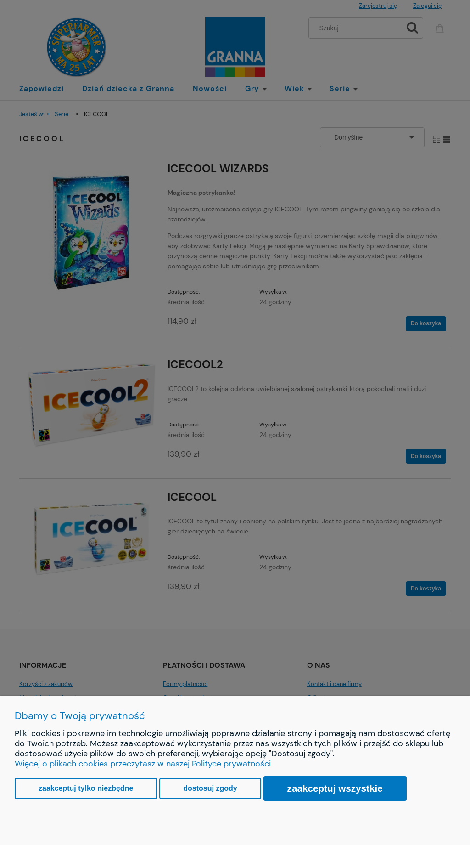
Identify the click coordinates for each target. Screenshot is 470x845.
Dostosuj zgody (210, 788)
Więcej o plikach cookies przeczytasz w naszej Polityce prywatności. (144, 763)
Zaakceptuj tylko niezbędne (86, 788)
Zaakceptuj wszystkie (335, 788)
